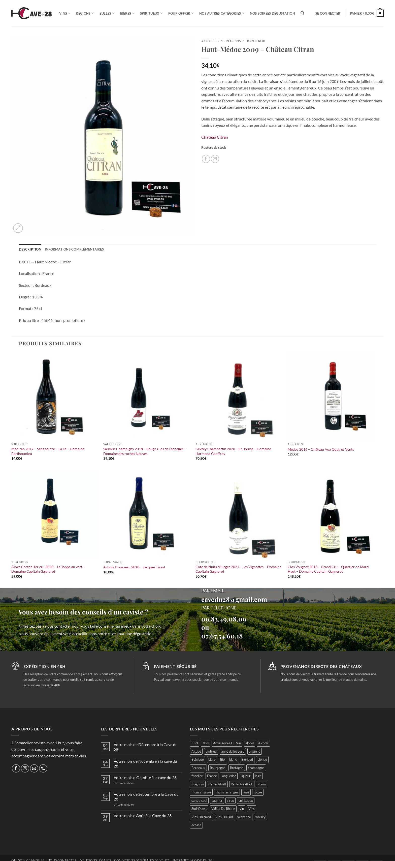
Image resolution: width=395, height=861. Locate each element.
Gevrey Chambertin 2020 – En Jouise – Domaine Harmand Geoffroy (233, 451)
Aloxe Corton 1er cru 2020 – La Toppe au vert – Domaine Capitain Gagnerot (48, 569)
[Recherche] (302, 13)
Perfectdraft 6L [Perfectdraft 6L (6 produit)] (242, 784)
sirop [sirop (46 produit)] (230, 800)
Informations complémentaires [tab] (74, 249)
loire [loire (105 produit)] (258, 776)
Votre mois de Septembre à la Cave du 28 (146, 796)
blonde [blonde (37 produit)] (262, 759)
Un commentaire (130, 783)
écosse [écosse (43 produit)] (196, 825)
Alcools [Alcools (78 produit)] (263, 743)
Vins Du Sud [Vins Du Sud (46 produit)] (224, 817)
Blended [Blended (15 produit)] (247, 759)
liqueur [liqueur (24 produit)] (245, 776)
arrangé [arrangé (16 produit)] (254, 751)
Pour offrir (181, 13)
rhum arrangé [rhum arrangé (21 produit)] (201, 792)
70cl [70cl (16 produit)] (205, 743)
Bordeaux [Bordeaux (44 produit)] (198, 768)
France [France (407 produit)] (212, 776)
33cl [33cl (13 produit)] (194, 743)
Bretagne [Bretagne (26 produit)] (236, 768)
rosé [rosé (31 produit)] (246, 792)
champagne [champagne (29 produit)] (256, 768)
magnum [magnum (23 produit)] (197, 784)
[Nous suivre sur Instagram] (25, 768)
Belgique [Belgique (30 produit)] (197, 759)
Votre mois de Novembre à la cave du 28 (145, 763)
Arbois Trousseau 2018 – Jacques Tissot (134, 567)
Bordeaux (255, 41)
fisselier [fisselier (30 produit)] (197, 776)
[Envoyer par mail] (215, 159)
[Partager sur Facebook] (206, 159)
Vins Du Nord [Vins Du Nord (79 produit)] (201, 817)
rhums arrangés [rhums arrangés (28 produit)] (227, 792)
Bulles (107, 13)
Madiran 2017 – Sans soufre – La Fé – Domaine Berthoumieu (47, 451)
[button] (327, 13)
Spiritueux (151, 13)
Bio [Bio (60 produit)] (222, 759)
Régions (85, 13)
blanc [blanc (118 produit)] (233, 759)
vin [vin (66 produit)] (242, 809)
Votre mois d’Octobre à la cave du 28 (145, 777)
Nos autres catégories (221, 13)
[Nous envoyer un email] (34, 768)
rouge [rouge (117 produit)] (258, 792)
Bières (127, 13)
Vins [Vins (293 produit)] (251, 809)
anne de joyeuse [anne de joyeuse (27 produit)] (232, 751)
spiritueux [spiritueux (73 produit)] (246, 800)
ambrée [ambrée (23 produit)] (211, 751)
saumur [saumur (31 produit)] (217, 800)
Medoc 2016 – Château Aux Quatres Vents (321, 449)
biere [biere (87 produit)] (212, 759)
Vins (64, 13)
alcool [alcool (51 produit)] (249, 743)
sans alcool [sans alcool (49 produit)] (199, 800)
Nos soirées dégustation (272, 13)
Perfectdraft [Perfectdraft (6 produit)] (217, 784)
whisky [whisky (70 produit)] (260, 817)
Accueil (208, 41)
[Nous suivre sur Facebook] (16, 768)
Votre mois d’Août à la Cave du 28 (143, 815)
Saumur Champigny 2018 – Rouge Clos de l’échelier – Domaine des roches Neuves (144, 451)
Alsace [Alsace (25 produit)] (196, 751)
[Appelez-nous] (43, 768)
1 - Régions (231, 41)
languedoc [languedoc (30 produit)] (228, 776)
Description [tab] (30, 249)
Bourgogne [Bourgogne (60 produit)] (217, 768)
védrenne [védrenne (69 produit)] (244, 817)
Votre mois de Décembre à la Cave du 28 (146, 747)
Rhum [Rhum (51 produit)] (261, 784)
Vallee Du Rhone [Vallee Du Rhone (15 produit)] (223, 809)
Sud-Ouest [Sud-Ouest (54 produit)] (199, 809)
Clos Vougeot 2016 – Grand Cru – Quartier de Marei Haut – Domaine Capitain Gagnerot (328, 569)
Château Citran (214, 137)
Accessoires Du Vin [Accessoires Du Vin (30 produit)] (227, 743)
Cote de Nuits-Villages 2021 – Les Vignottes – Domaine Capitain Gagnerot (238, 569)
